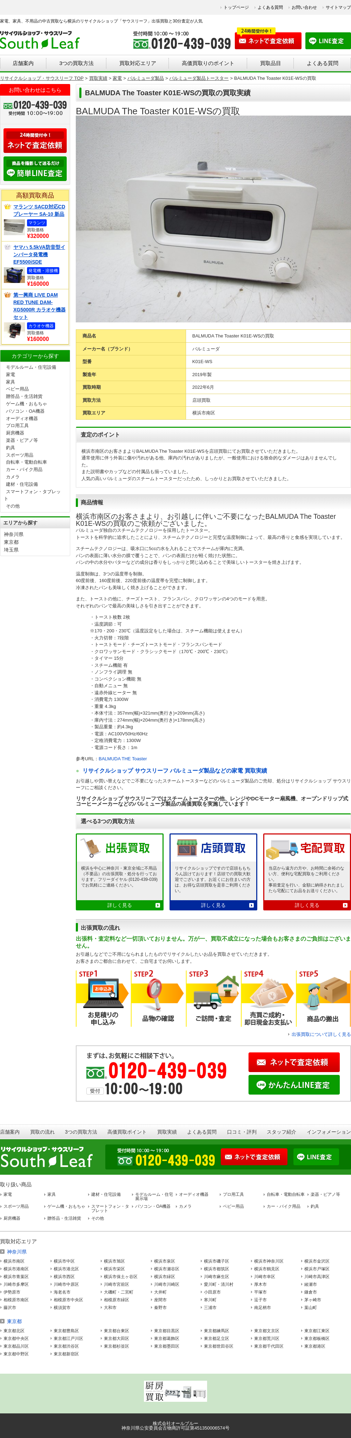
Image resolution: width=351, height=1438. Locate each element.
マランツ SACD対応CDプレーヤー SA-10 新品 (39, 210)
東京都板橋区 (317, 1338)
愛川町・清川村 (218, 1284)
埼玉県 (11, 550)
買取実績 (167, 1131)
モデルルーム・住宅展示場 (154, 1196)
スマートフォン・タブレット (110, 1208)
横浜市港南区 (16, 1268)
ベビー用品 (17, 389)
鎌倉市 (310, 1292)
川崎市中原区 (66, 1284)
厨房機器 (15, 433)
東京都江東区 (317, 1330)
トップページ (236, 7)
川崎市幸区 (264, 1276)
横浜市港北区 (66, 1268)
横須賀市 (62, 1307)
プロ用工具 (17, 425)
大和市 (110, 1307)
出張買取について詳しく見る (321, 1034)
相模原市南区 (16, 1299)
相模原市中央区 (68, 1299)
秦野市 (160, 1307)
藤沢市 (10, 1307)
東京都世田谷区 (218, 1346)
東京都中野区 (16, 1354)
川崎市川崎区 (166, 1284)
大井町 (160, 1292)
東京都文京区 (266, 1330)
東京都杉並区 (116, 1346)
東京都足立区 (216, 1338)
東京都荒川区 (266, 1338)
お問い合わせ (304, 7)
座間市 (160, 1299)
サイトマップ (338, 7)
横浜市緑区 (164, 1276)
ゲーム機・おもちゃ (26, 403)
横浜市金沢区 (317, 1261)
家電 (10, 374)
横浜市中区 (64, 1261)
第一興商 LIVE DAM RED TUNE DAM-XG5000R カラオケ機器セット (39, 306)
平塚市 (260, 1292)
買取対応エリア (137, 63)
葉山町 (310, 1307)
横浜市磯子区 (216, 1261)
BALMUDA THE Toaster (123, 758)
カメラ (13, 476)
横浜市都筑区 (216, 1268)
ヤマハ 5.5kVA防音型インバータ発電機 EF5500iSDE (39, 254)
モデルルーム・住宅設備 (31, 367)
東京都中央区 (16, 1338)
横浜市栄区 (114, 1268)
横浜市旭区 (114, 1261)
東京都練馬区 (216, 1330)
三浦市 (210, 1307)
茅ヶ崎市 (312, 1299)
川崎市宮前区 (116, 1284)
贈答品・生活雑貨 (24, 396)
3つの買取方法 (76, 63)
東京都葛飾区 (166, 1338)
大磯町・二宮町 (118, 1292)
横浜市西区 (64, 1276)
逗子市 (260, 1299)
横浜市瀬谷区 (166, 1268)
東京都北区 (14, 1330)
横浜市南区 (14, 1261)
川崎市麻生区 (216, 1276)
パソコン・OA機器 (25, 411)
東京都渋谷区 (66, 1346)
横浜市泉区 (164, 1261)
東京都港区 (314, 1346)
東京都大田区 (116, 1338)
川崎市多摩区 (16, 1284)
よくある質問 (270, 7)
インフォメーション (329, 1131)
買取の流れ (42, 1131)
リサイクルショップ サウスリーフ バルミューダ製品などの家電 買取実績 (174, 771)
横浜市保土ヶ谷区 (121, 1276)
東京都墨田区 (166, 1346)
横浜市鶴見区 (266, 1268)
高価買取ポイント (127, 1131)
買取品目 (270, 63)
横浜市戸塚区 (317, 1268)
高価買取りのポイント (208, 63)
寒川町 (210, 1299)
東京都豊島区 (66, 1330)
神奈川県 (14, 534)
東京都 (11, 542)
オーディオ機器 (22, 418)
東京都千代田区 (269, 1346)
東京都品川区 (16, 1346)
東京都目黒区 (166, 1330)
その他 (13, 506)
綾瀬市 (310, 1284)
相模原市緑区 (116, 1299)
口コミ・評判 (242, 1131)
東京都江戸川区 (68, 1338)
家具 (10, 382)
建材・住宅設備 (22, 484)
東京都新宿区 (66, 1354)
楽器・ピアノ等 (22, 440)
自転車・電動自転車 (26, 462)
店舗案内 (23, 63)
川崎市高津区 (317, 1276)
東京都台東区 (116, 1330)
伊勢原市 (12, 1292)
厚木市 (260, 1284)
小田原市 (212, 1292)
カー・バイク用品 (24, 469)
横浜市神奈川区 (269, 1261)
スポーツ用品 (19, 455)
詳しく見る (119, 905)
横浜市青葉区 (16, 1276)
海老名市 (62, 1292)
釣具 (10, 447)
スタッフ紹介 (281, 1131)
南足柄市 (262, 1307)
